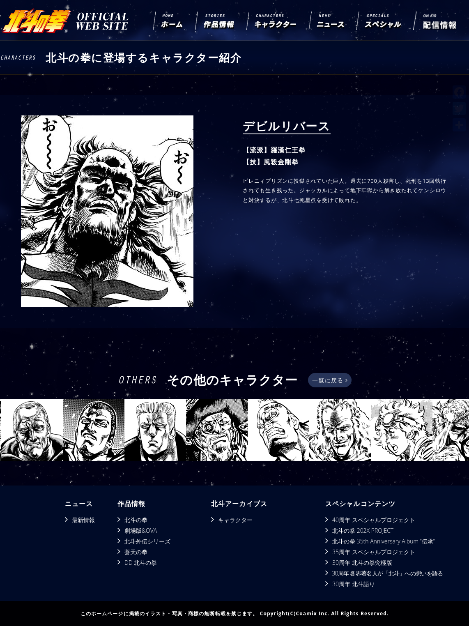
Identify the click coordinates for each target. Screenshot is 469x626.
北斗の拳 (135, 520)
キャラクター (235, 520)
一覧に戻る (329, 380)
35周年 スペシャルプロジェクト (373, 552)
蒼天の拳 (135, 552)
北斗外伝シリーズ (147, 541)
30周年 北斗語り (353, 584)
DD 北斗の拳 (140, 562)
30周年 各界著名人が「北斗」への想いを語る (387, 573)
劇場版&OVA (140, 530)
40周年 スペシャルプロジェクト (373, 520)
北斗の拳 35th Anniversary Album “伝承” (383, 541)
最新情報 (83, 520)
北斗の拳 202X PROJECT (362, 530)
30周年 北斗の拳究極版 (362, 562)
